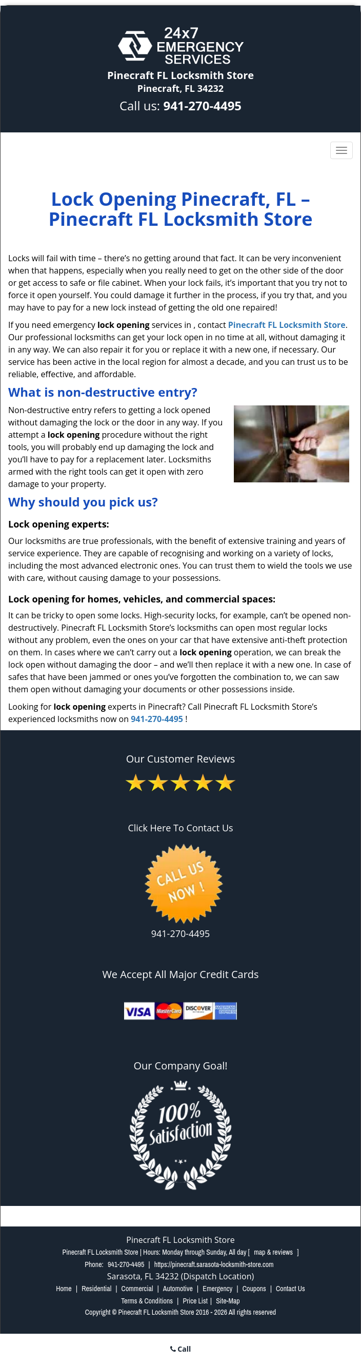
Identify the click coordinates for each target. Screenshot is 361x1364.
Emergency (217, 1288)
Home (64, 1288)
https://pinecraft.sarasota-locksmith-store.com (214, 1264)
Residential (96, 1288)
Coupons (254, 1288)
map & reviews (274, 1252)
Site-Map (228, 1300)
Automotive (178, 1288)
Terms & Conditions (147, 1300)
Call (180, 1349)
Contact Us (290, 1288)
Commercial (137, 1288)
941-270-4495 (202, 105)
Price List (195, 1300)
